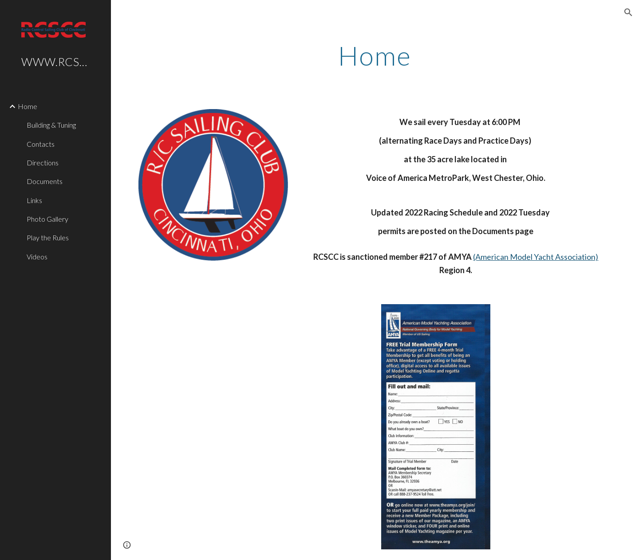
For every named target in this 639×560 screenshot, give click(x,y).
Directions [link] (43, 162)
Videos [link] (37, 256)
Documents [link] (45, 181)
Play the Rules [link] (48, 237)
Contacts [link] (41, 144)
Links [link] (34, 200)
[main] (375, 55)
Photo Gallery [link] (47, 219)
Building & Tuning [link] (51, 125)
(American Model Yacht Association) (535, 257)
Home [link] (27, 106)
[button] (628, 12)
